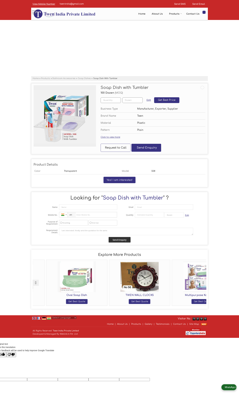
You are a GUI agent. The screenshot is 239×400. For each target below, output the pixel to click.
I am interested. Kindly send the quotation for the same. (126, 231)
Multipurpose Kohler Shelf (185, 295)
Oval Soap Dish (97, 295)
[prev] (36, 284)
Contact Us (192, 14)
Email (131, 207)
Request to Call (116, 147)
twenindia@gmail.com (72, 4)
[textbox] (132, 100)
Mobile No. (53, 215)
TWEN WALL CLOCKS (141, 295)
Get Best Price (166, 100)
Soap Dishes (84, 78)
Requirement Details (52, 231)
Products (175, 14)
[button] (44, 4)
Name (55, 207)
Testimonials (163, 327)
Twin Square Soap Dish (54, 295)
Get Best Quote (53, 301)
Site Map (194, 327)
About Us (157, 14)
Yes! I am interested (119, 180)
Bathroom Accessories (63, 78)
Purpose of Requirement (52, 223)
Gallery (148, 327)
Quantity (129, 215)
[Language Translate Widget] (64, 321)
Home (141, 14)
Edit (148, 100)
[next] (203, 284)
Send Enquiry (147, 147)
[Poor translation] (11, 357)
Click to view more (110, 137)
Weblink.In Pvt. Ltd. (69, 337)
